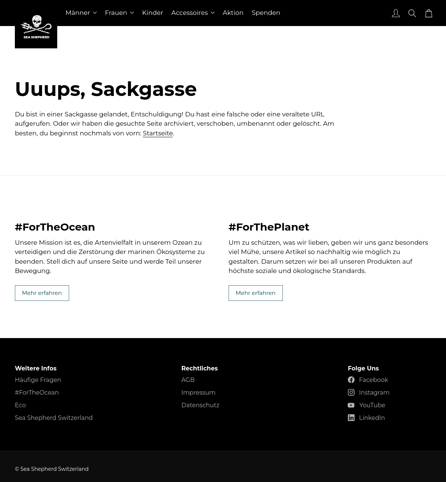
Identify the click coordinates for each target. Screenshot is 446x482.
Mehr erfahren (116, 210)
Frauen (119, 12)
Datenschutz (200, 405)
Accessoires (192, 12)
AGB (188, 379)
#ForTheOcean (37, 392)
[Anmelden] (395, 13)
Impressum (198, 392)
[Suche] (411, 13)
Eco (20, 405)
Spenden (266, 12)
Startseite (158, 133)
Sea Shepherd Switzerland (54, 417)
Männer (81, 12)
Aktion (233, 12)
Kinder (152, 12)
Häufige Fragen (38, 379)
